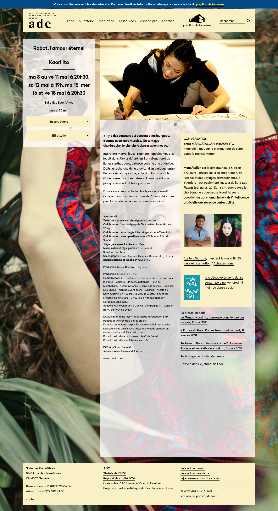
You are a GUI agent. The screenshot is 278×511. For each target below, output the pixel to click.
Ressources (127, 21)
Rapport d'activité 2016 (119, 478)
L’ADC (70, 21)
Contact (168, 21)
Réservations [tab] (59, 121)
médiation (107, 21)
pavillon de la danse (210, 4)
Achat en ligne (224, 263)
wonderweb (209, 496)
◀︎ (106, 83)
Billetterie (86, 21)
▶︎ (252, 83)
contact (31, 499)
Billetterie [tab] (59, 135)
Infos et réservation (197, 263)
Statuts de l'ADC (114, 473)
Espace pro (148, 21)
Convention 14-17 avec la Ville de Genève (132, 483)
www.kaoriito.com (113, 358)
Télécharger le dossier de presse (202, 356)
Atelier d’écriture (195, 258)
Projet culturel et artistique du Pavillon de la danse (138, 488)
